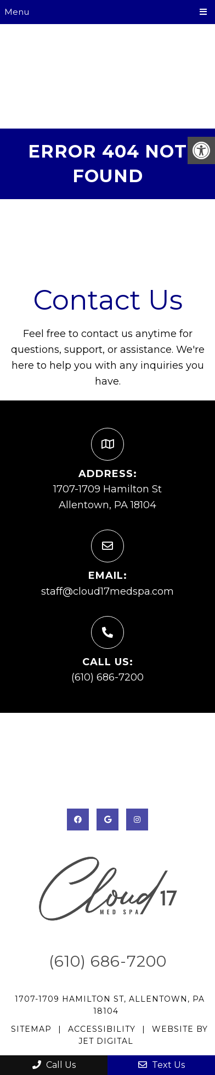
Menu (16, 12)
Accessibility (101, 1029)
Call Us (54, 1065)
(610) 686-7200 (107, 677)
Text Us (161, 1065)
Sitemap (31, 1029)
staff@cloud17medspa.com (107, 591)
